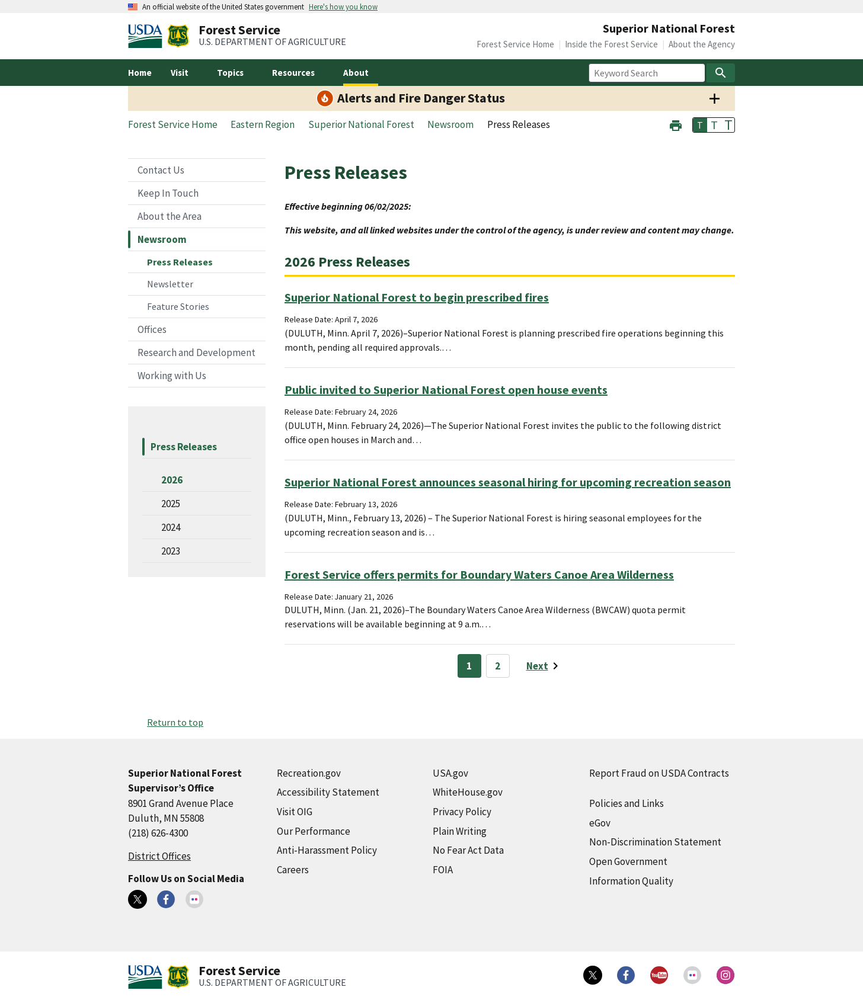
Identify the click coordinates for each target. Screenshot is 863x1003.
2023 (170, 550)
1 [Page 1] (469, 665)
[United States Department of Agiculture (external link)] (147, 36)
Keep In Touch (168, 193)
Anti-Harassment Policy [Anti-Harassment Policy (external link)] (327, 850)
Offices (152, 329)
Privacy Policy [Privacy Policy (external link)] (462, 811)
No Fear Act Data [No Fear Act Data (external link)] (468, 850)
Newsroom (162, 239)
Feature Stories (178, 306)
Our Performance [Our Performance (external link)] (313, 831)
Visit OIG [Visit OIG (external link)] (294, 811)
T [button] (700, 125)
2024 (170, 527)
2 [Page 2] (497, 665)
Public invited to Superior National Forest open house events (446, 389)
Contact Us (161, 170)
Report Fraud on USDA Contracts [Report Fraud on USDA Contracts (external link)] (659, 773)
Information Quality (631, 880)
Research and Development (196, 352)
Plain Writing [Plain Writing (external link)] (460, 831)
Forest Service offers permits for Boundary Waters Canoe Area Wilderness (479, 574)
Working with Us (172, 375)
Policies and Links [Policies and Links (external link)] (626, 803)
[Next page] (544, 666)
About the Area (170, 216)
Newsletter (170, 284)
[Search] (721, 72)
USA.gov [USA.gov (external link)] (450, 773)
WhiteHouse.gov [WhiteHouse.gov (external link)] (468, 792)
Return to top (175, 722)
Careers (293, 869)
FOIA (443, 869)
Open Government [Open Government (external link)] (628, 861)
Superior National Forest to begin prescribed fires (417, 297)
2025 (170, 503)
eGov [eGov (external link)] (600, 822)
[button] (676, 124)
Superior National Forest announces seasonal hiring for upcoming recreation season (508, 482)
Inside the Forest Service (611, 44)
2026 (172, 479)
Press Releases (180, 262)
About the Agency (702, 44)
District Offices (159, 856)
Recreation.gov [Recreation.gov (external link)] (309, 773)
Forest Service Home (515, 44)
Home (140, 72)
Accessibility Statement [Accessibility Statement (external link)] (328, 792)
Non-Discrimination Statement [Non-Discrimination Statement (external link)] (655, 841)
